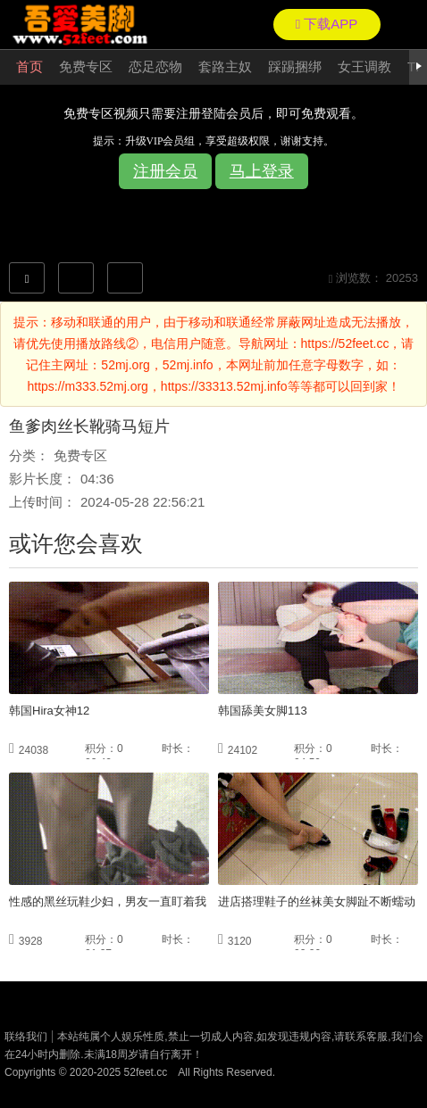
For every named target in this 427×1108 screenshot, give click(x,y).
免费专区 (86, 66)
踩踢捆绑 (295, 66)
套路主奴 (225, 66)
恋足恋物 (155, 66)
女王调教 (364, 66)
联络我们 (25, 1036)
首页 (29, 66)
